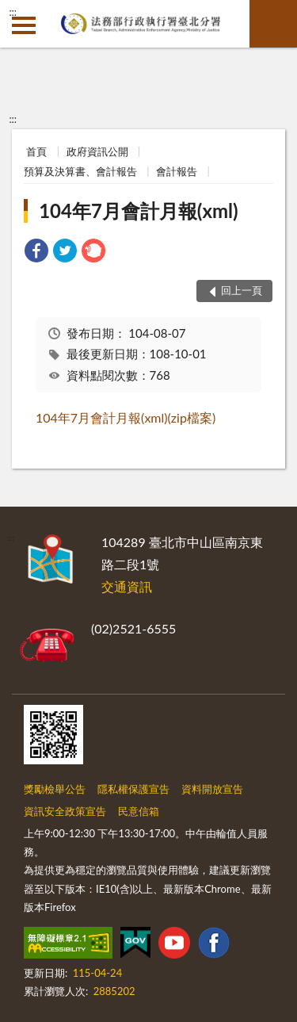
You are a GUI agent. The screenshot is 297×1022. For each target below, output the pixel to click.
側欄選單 (24, 25)
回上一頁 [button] (241, 290)
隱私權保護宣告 (133, 789)
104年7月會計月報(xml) (138, 210)
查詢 (273, 24)
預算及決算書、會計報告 (80, 171)
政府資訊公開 (97, 151)
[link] (36, 252)
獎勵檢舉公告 (55, 789)
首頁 (36, 151)
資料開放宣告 (212, 789)
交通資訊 (126, 586)
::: (13, 12)
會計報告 (176, 171)
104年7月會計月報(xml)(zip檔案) (125, 417)
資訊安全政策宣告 (65, 811)
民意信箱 (138, 811)
